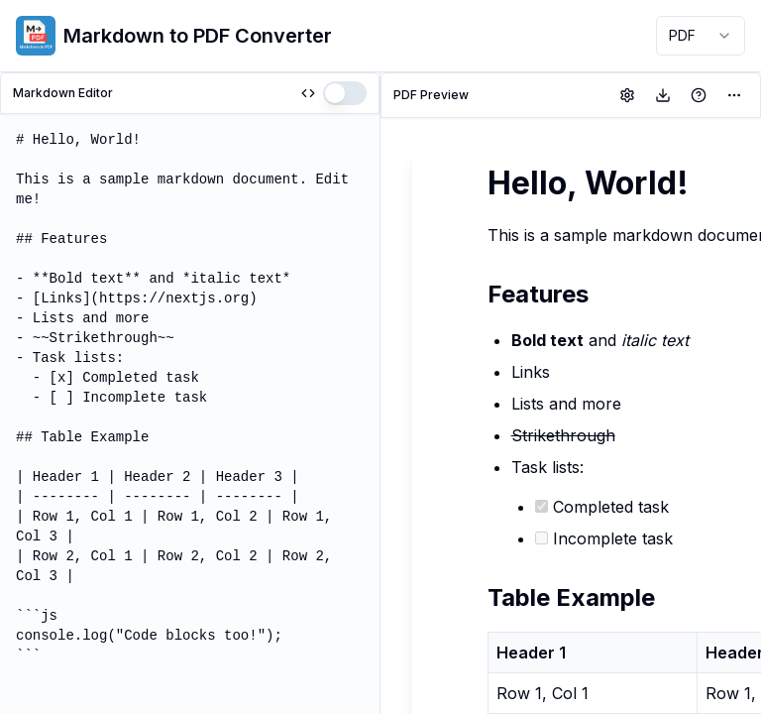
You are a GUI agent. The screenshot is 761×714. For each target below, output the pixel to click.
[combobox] (700, 36)
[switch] (345, 93)
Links (530, 372)
